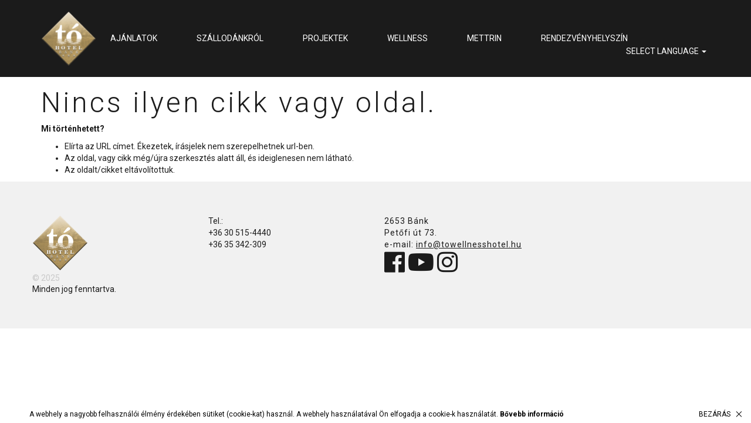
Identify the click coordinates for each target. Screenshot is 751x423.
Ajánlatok (133, 38)
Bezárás (714, 414)
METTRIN (484, 38)
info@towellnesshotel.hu (469, 244)
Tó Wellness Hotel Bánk (68, 38)
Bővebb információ (532, 414)
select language (666, 51)
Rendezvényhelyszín (584, 38)
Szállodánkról (230, 38)
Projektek (325, 38)
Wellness (407, 38)
